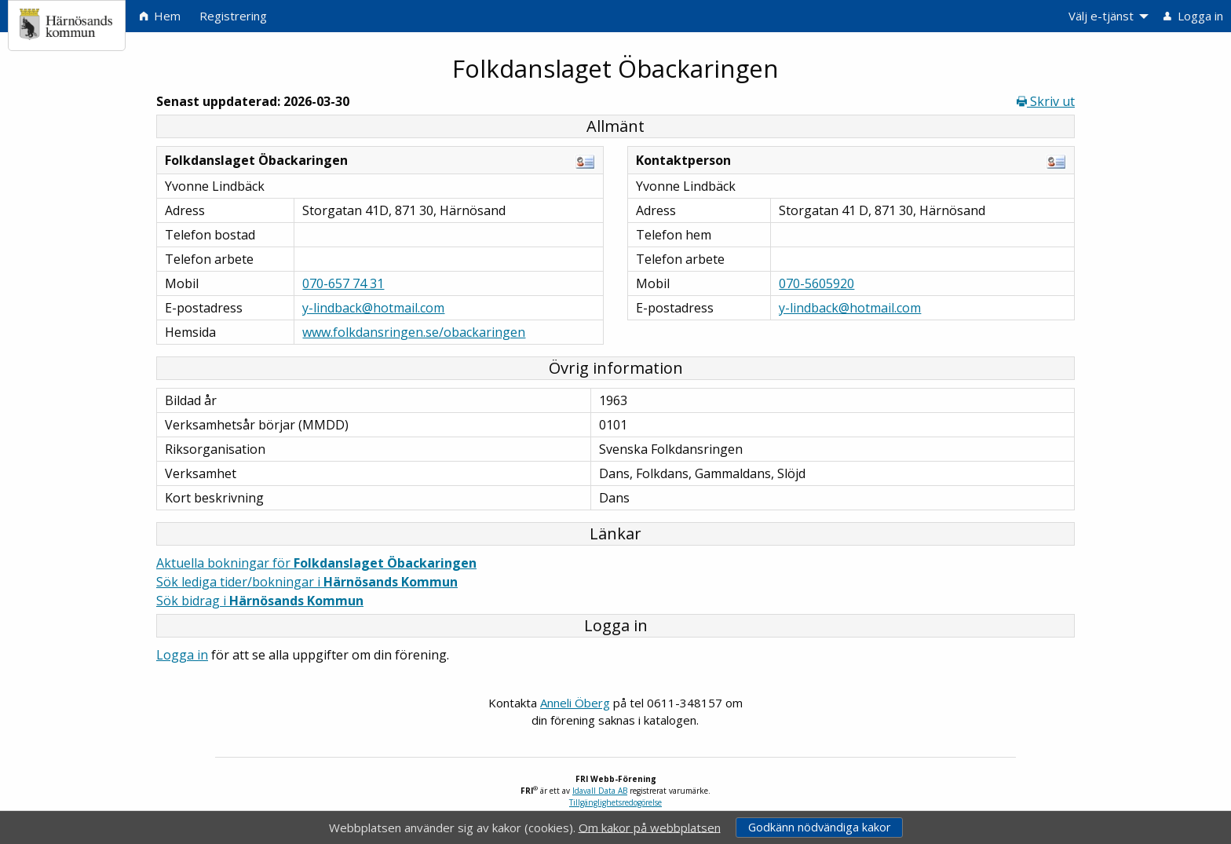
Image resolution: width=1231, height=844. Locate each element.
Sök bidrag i (259, 600)
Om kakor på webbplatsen (650, 827)
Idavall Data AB (599, 790)
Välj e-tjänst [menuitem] (1101, 16)
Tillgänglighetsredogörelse (615, 802)
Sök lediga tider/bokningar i (307, 581)
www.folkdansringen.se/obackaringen (413, 332)
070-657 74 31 (343, 283)
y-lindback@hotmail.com (373, 307)
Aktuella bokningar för (316, 563)
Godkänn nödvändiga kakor (819, 827)
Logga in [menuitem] (1193, 16)
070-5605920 (816, 283)
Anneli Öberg (575, 703)
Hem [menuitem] (160, 16)
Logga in (182, 654)
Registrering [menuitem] (233, 16)
